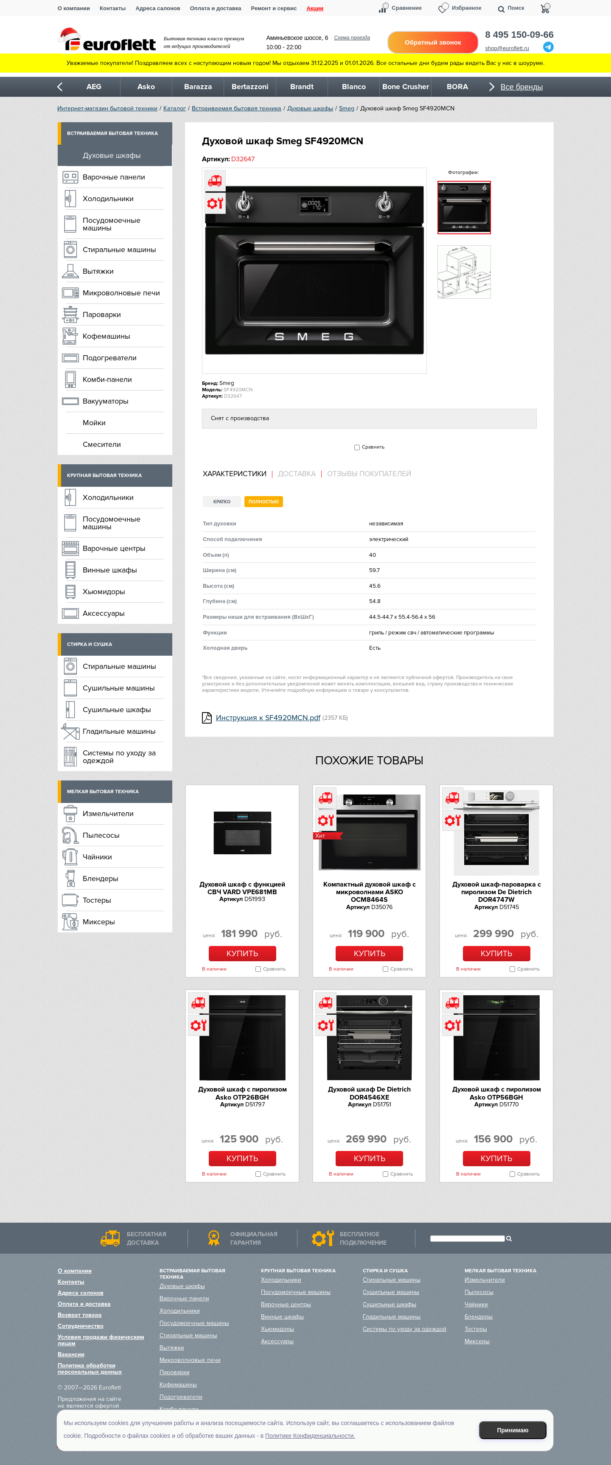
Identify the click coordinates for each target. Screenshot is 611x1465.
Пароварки (102, 314)
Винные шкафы (110, 570)
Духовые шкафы (310, 108)
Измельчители (108, 813)
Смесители (102, 444)
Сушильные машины (119, 688)
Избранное (467, 8)
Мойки (94, 422)
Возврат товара (80, 1315)
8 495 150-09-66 (519, 34)
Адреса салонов (157, 8)
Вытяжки (98, 271)
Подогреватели (110, 357)
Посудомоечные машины (111, 224)
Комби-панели (107, 379)
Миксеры (99, 921)
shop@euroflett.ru (507, 48)
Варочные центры (114, 548)
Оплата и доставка (215, 8)
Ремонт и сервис (274, 8)
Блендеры (100, 878)
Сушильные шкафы (117, 709)
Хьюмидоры (104, 591)
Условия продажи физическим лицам (101, 1340)
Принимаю (513, 1430)
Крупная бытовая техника (104, 475)
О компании (74, 8)
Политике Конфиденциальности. (310, 1435)
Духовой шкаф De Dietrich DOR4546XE (369, 1093)
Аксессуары (104, 613)
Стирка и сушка (89, 644)
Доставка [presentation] (297, 474)
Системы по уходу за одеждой (119, 756)
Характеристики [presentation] (234, 474)
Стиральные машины (119, 249)
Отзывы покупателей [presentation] (369, 474)
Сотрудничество (81, 1326)
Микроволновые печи (121, 292)
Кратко (221, 502)
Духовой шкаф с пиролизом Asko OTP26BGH (242, 1093)
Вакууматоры (106, 401)
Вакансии (71, 1354)
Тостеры (97, 900)
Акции (314, 8)
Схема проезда (352, 38)
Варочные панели (114, 177)
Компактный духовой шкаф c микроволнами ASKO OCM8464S (369, 892)
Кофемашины (106, 336)
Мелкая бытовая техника (103, 792)
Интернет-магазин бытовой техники (107, 108)
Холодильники (108, 198)
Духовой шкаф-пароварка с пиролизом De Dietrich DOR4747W (496, 892)
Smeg (346, 108)
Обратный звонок (433, 42)
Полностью (264, 502)
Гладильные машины (119, 731)
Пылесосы (101, 835)
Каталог (174, 108)
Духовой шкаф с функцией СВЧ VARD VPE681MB (242, 888)
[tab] (237, 474)
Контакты (113, 8)
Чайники (97, 857)
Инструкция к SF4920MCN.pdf (268, 717)
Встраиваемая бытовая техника (236, 108)
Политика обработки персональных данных (90, 1368)
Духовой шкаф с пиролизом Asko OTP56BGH (496, 1093)
